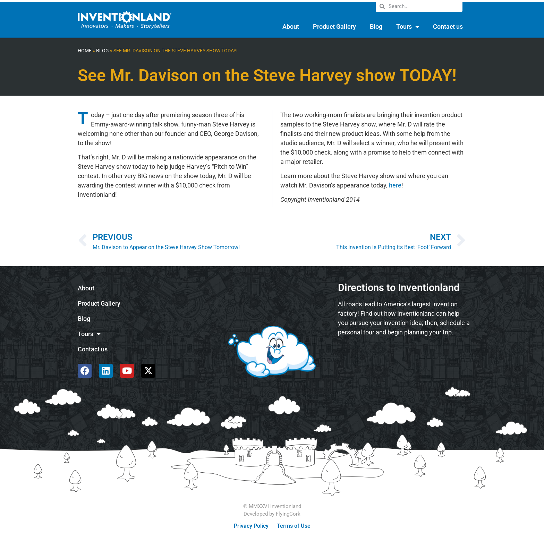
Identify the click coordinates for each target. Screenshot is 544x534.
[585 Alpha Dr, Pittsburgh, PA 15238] (404, 360)
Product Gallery (334, 26)
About (290, 26)
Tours (407, 26)
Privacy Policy (251, 526)
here (395, 185)
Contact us (448, 26)
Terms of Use (294, 526)
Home (85, 51)
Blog (376, 26)
